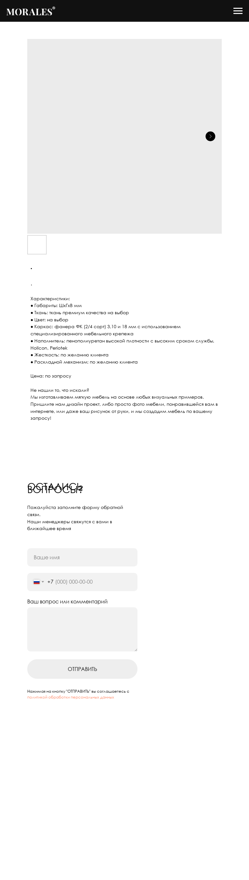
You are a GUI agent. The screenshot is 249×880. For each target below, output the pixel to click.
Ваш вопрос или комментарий (67, 601)
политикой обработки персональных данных (70, 697)
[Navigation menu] (238, 11)
